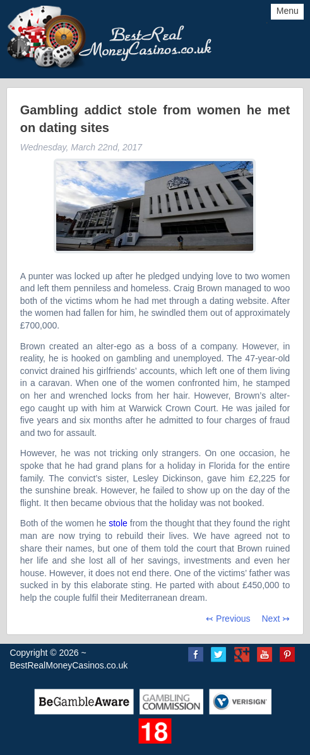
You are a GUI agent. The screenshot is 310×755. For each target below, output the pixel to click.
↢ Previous (228, 618)
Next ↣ (275, 618)
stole (118, 523)
